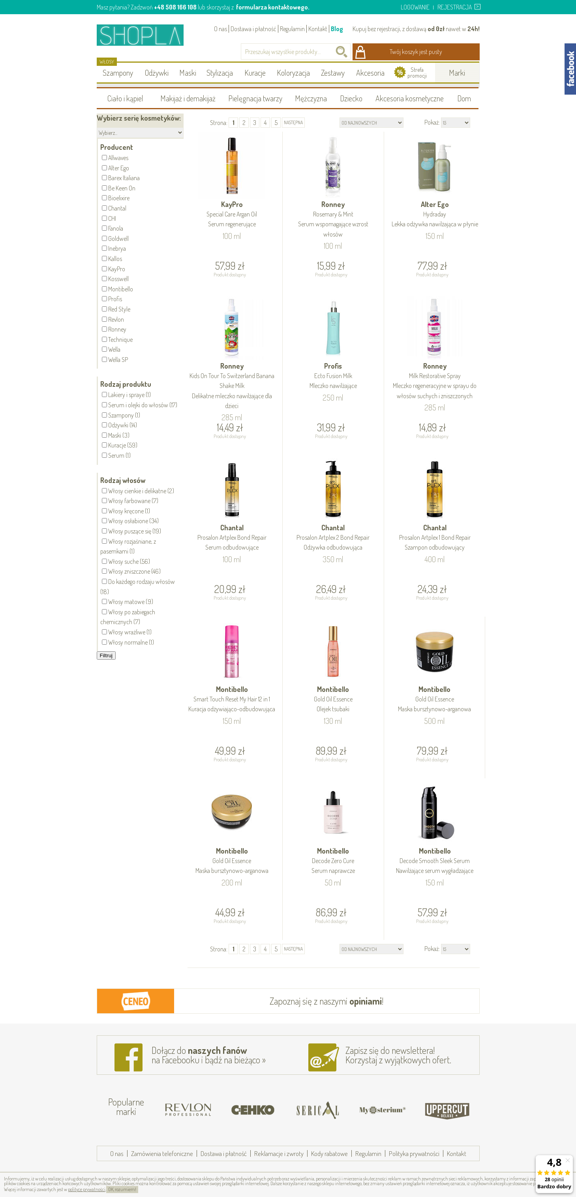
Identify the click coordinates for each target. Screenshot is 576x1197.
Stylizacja (219, 72)
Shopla (145, 35)
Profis (333, 376)
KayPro (232, 214)
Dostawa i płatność (253, 29)
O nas (220, 29)
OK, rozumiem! (122, 1189)
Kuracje (255, 72)
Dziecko (351, 98)
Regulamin (292, 29)
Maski (187, 72)
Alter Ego (435, 214)
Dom (464, 98)
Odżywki (157, 72)
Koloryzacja (293, 72)
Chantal (232, 538)
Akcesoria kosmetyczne (409, 98)
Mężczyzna (311, 98)
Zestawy (333, 72)
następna (293, 122)
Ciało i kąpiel (125, 98)
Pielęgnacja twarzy (255, 98)
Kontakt (317, 29)
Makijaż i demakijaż (188, 98)
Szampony (118, 72)
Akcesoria (370, 72)
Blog (337, 29)
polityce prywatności (86, 1189)
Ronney (333, 219)
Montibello (232, 699)
